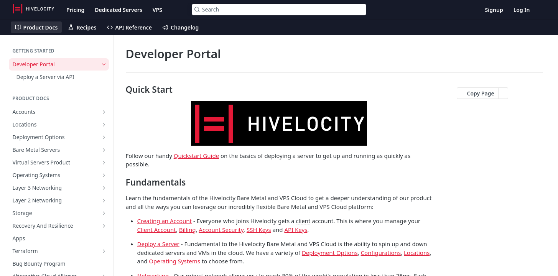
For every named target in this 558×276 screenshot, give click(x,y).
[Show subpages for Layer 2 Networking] (104, 200)
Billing (187, 229)
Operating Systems (174, 261)
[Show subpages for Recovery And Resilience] (104, 226)
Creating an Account (164, 221)
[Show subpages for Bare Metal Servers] (104, 150)
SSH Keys (259, 229)
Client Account (156, 229)
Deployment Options (330, 252)
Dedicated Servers (118, 9)
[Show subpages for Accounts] (104, 112)
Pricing (75, 9)
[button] (279, 123)
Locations (417, 252)
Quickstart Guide (196, 155)
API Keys (295, 229)
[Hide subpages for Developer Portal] (104, 64)
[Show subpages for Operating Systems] (104, 175)
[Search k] (279, 9)
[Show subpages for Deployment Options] (104, 137)
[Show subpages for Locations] (104, 125)
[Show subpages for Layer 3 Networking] (104, 188)
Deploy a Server (158, 244)
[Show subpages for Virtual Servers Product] (104, 162)
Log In (522, 9)
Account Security (221, 229)
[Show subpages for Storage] (104, 213)
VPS (157, 9)
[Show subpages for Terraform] (104, 251)
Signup (494, 9)
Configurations (381, 252)
